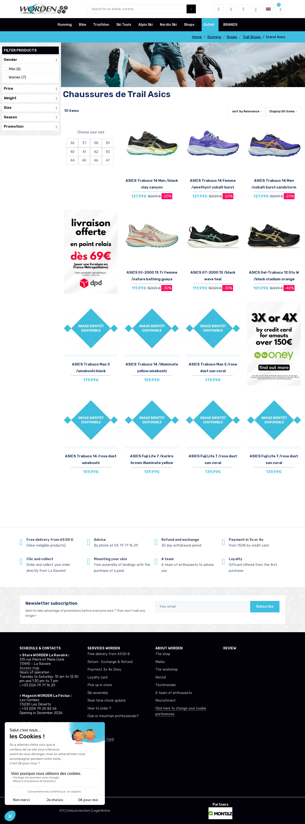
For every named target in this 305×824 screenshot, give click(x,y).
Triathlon (101, 25)
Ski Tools (123, 25)
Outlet (208, 25)
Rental (160, 677)
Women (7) (17, 77)
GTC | (63, 810)
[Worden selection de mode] (256, 9)
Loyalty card (97, 677)
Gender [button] (30, 59)
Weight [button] (30, 98)
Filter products (20, 50)
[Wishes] (231, 9)
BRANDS (230, 25)
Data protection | (79, 810)
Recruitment (165, 701)
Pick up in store (99, 685)
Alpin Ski (145, 25)
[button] (219, 9)
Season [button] (30, 117)
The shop (162, 654)
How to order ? (99, 708)
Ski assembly (97, 693)
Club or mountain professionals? (113, 716)
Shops (189, 25)
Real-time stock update (106, 701)
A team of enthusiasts (173, 693)
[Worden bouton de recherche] (191, 9)
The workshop (166, 670)
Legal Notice (101, 810)
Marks (160, 662)
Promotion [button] (30, 126)
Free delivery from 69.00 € (108, 654)
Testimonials (165, 685)
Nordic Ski (168, 25)
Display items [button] (282, 111)
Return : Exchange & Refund (109, 662)
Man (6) (14, 69)
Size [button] (30, 107)
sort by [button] (245, 111)
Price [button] (30, 88)
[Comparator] (243, 9)
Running (65, 25)
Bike (82, 25)
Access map (29, 668)
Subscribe (265, 607)
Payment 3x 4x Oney (104, 670)
